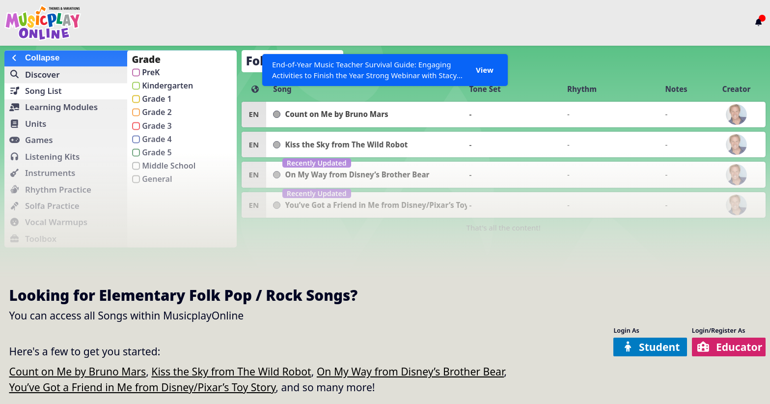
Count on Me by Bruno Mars (77, 371)
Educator (729, 347)
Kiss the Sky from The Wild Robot (231, 371)
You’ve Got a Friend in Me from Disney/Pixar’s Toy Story (142, 387)
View (485, 70)
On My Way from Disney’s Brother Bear (410, 371)
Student (651, 347)
